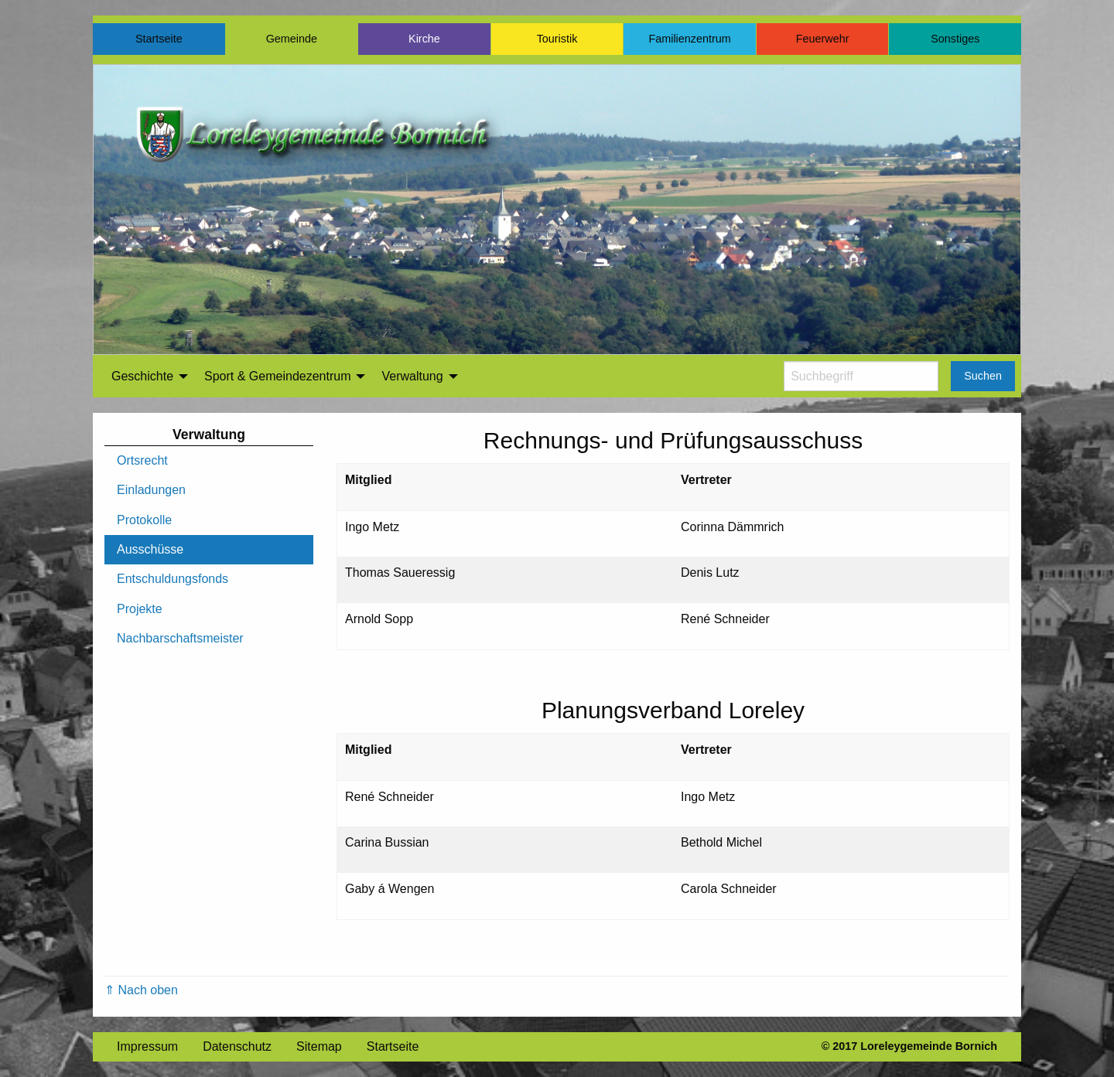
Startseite (159, 38)
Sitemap (319, 1046)
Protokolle (144, 520)
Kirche (424, 38)
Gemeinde (291, 38)
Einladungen (151, 489)
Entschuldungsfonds (172, 578)
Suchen (983, 376)
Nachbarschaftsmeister (180, 638)
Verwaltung (412, 376)
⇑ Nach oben (141, 990)
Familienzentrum (689, 38)
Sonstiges (955, 38)
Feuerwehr (822, 38)
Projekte (139, 608)
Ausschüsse (150, 549)
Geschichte (142, 376)
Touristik (557, 38)
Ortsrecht (142, 460)
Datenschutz (237, 1046)
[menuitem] (145, 376)
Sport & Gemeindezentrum (277, 376)
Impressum (147, 1046)
